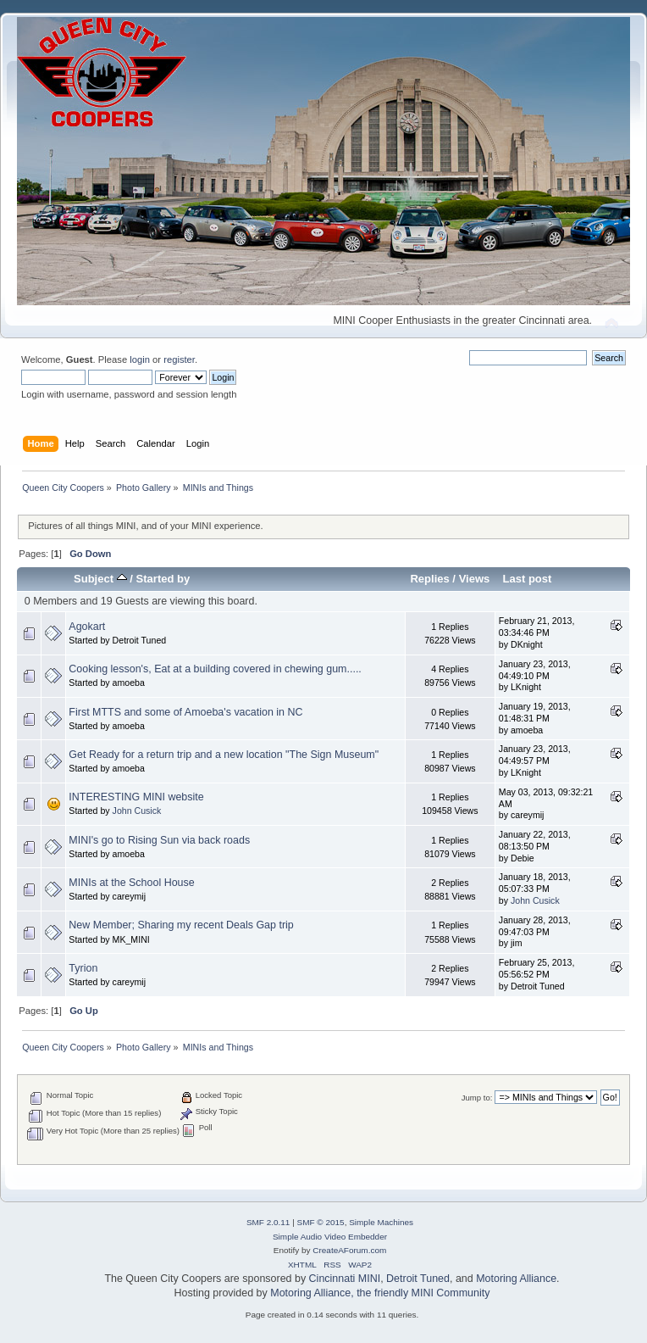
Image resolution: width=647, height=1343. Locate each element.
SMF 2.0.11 (268, 1222)
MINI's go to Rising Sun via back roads (159, 840)
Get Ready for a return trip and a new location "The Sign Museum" (224, 755)
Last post (526, 578)
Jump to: (477, 1097)
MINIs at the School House (131, 883)
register (179, 359)
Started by (163, 578)
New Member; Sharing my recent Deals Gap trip (181, 925)
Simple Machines (381, 1222)
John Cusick (137, 810)
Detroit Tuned (418, 1278)
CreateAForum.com (349, 1250)
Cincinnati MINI (345, 1278)
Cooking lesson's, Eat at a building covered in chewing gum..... (215, 669)
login (140, 359)
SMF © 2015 (321, 1222)
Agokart (87, 626)
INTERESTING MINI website (136, 797)
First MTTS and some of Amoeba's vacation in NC (185, 712)
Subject (100, 578)
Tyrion (83, 968)
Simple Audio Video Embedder (330, 1236)
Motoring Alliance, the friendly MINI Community (379, 1293)
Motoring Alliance (516, 1278)
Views (474, 578)
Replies (429, 578)
